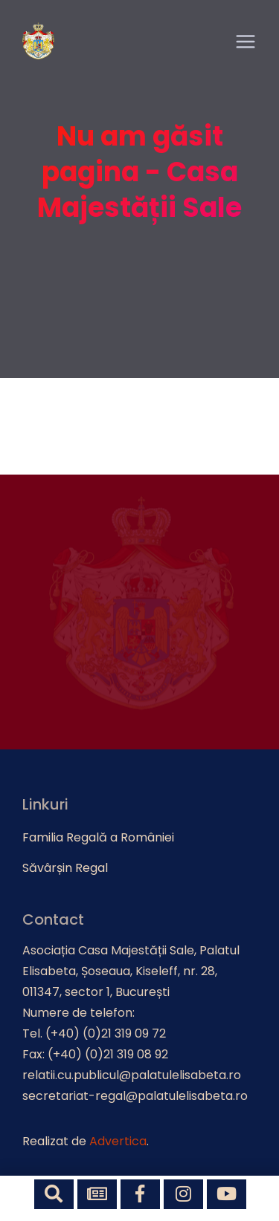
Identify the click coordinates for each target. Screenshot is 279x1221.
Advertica (118, 1141)
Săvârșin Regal (65, 867)
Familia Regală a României (98, 837)
